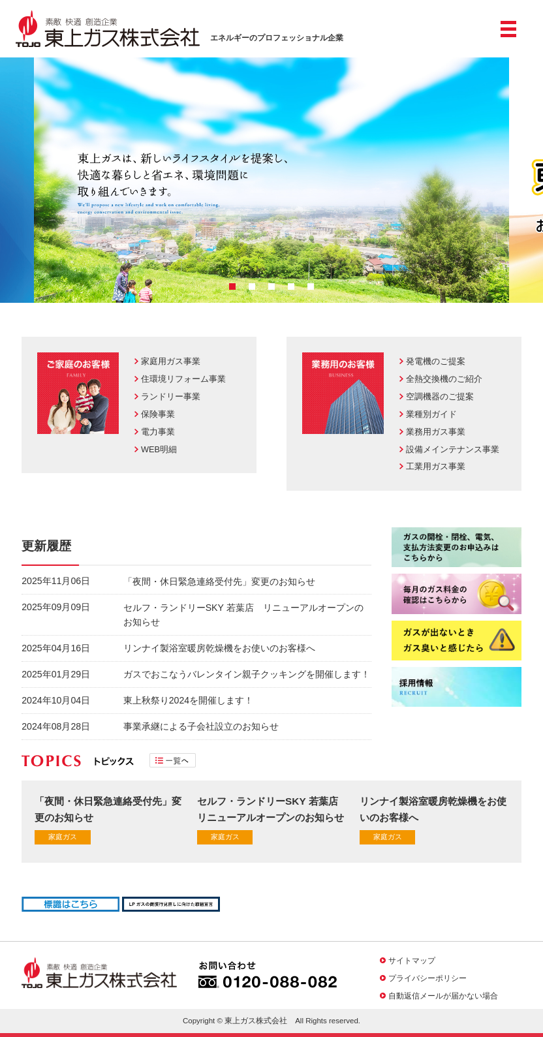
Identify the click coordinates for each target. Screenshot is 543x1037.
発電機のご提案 (435, 361)
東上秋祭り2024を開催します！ (188, 700)
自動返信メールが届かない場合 (443, 995)
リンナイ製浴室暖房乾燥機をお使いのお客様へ (219, 648)
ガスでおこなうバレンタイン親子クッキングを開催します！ (246, 674)
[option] (271, 180)
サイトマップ (411, 960)
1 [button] (232, 286)
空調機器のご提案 (440, 396)
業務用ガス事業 (435, 432)
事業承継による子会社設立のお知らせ (201, 726)
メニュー (508, 34)
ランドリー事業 (170, 396)
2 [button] (252, 286)
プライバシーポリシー (427, 978)
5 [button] (310, 286)
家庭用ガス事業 (170, 361)
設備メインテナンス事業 (452, 449)
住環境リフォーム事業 (183, 379)
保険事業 (158, 414)
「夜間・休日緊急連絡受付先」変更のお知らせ (219, 581)
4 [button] (291, 286)
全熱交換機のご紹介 (444, 379)
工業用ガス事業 (435, 466)
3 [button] (271, 286)
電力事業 (158, 432)
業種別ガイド (431, 414)
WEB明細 (159, 449)
